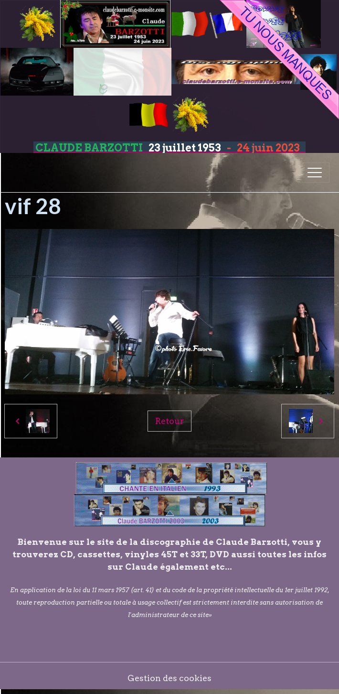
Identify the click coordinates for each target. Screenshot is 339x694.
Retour (169, 421)
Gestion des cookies (169, 678)
